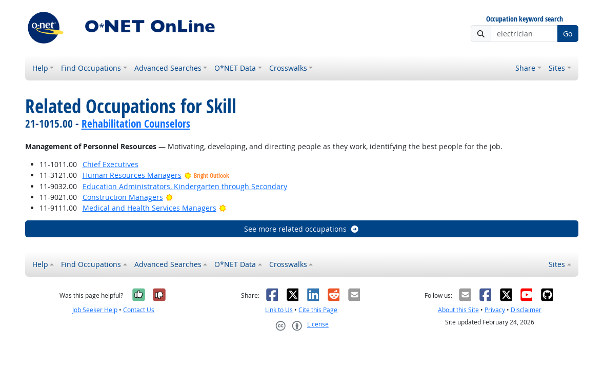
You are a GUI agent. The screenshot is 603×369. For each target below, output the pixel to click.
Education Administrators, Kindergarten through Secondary (185, 186)
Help (40, 68)
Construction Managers (123, 197)
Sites (557, 68)
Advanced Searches (168, 68)
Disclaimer (526, 309)
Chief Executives (110, 164)
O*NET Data (235, 68)
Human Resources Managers (132, 175)
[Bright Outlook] (169, 197)
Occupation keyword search (524, 19)
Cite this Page (317, 309)
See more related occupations (301, 229)
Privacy (495, 309)
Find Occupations (91, 68)
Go (567, 33)
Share (525, 68)
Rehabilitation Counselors (136, 123)
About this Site (458, 309)
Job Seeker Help (94, 309)
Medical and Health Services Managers (149, 208)
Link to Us (279, 309)
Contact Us (138, 309)
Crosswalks (288, 68)
